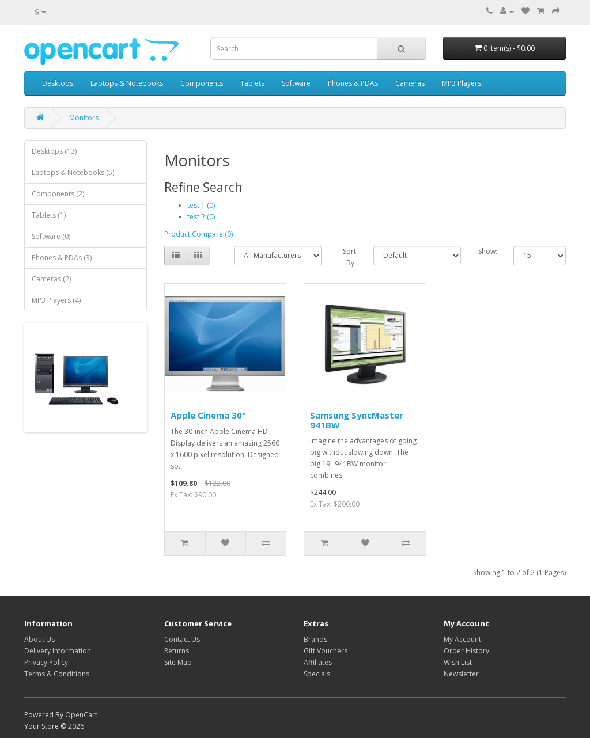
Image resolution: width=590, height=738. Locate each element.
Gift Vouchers (325, 651)
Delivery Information (57, 651)
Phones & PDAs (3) (62, 258)
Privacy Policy (46, 662)
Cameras (410, 83)
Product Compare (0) (198, 234)
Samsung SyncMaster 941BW (356, 420)
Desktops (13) (54, 151)
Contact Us (182, 639)
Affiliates (318, 662)
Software (296, 83)
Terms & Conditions (56, 674)
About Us (39, 639)
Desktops (57, 83)
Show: (487, 251)
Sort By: (349, 257)
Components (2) (58, 194)
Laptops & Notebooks (126, 83)
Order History (466, 651)
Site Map (178, 662)
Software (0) (51, 236)
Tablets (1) (49, 215)
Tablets (252, 83)
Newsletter (461, 674)
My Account (462, 639)
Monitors (84, 118)
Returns (176, 651)
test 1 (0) (201, 205)
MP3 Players (461, 83)
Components (201, 83)
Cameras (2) (51, 279)
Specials (317, 674)
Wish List (458, 662)
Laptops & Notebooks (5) (73, 172)
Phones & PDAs (353, 83)
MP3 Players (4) (56, 300)
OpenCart (81, 715)
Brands (315, 639)
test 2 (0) (201, 217)
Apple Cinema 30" (208, 415)
